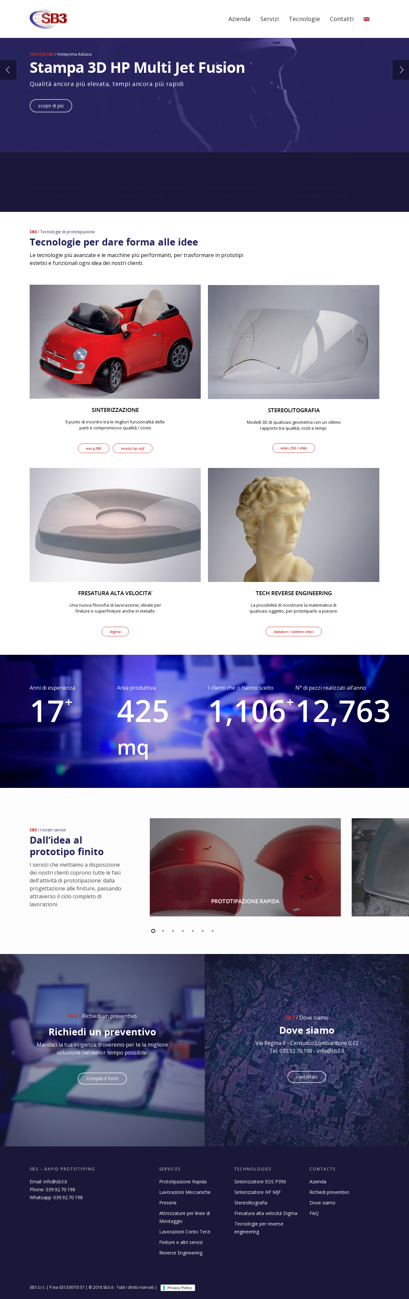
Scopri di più (51, 105)
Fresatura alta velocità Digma (265, 1213)
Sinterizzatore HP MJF (257, 1192)
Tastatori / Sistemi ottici (293, 631)
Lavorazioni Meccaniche (185, 1192)
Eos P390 (93, 448)
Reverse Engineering (180, 1253)
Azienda (239, 19)
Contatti (342, 19)
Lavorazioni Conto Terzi (184, 1231)
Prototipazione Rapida (183, 1181)
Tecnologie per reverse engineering (258, 1228)
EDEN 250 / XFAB (293, 448)
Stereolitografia (250, 1202)
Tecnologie (304, 19)
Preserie (168, 1202)
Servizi (269, 19)
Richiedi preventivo (329, 1192)
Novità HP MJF (132, 448)
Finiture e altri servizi (181, 1242)
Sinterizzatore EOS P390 (260, 1181)
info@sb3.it (55, 1181)
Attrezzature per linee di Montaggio (184, 1217)
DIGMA (115, 631)
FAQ (314, 1213)
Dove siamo (322, 1202)
